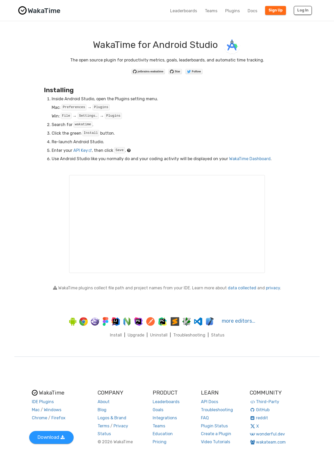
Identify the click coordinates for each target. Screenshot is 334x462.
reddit (259, 417)
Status (217, 335)
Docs (252, 10)
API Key (82, 150)
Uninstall (159, 335)
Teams (211, 10)
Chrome (39, 417)
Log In (302, 10)
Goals (158, 409)
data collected (242, 287)
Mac (36, 409)
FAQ (205, 417)
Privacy (121, 425)
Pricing (159, 441)
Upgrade (136, 335)
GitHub (260, 409)
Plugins (232, 10)
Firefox (58, 417)
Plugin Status (214, 425)
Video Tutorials (215, 441)
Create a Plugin (216, 433)
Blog (102, 409)
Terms (103, 425)
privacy (273, 287)
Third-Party (264, 401)
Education (163, 433)
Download (51, 437)
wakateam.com (268, 442)
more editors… (238, 321)
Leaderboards (183, 10)
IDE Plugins (43, 401)
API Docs (209, 401)
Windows (52, 409)
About (104, 401)
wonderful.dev (267, 434)
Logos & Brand (112, 417)
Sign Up (276, 10)
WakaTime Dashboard (250, 158)
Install (116, 335)
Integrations (165, 417)
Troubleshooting (189, 335)
